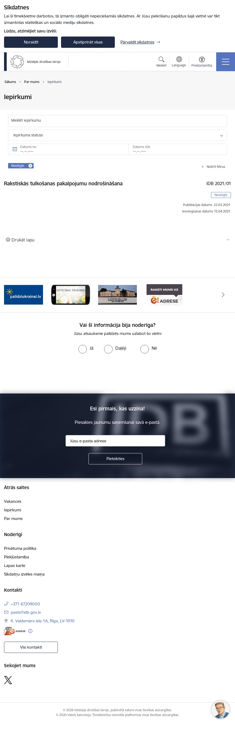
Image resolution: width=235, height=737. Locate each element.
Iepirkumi (12, 509)
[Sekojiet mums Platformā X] (8, 680)
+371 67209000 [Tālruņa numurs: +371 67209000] (25, 603)
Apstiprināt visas (88, 42)
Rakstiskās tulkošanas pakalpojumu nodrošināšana (63, 183)
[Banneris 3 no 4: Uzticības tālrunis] (70, 294)
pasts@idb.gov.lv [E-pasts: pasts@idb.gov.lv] (26, 612)
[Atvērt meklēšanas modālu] (161, 62)
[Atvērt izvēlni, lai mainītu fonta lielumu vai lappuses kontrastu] (202, 62)
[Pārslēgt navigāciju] (225, 61)
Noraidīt (31, 42)
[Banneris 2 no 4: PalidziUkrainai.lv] (23, 294)
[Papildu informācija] (30, 631)
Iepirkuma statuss (28, 135)
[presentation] (45, 373)
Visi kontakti (31, 647)
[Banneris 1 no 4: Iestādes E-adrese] (164, 294)
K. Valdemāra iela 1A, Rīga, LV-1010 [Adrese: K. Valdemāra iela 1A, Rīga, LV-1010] (42, 620)
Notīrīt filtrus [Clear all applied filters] (216, 167)
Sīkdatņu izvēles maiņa (24, 574)
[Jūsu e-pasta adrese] (115, 440)
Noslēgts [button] (221, 195)
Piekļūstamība (16, 556)
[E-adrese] (15, 631)
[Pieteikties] (115, 458)
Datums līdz (141, 147)
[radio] (85, 348)
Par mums (13, 518)
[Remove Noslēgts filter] (30, 166)
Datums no (28, 147)
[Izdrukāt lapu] (117, 240)
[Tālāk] (223, 295)
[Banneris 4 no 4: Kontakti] (117, 294)
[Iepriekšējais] (11, 295)
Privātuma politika (20, 548)
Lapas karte (14, 565)
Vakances (12, 501)
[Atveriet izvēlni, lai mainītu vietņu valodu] (179, 62)
